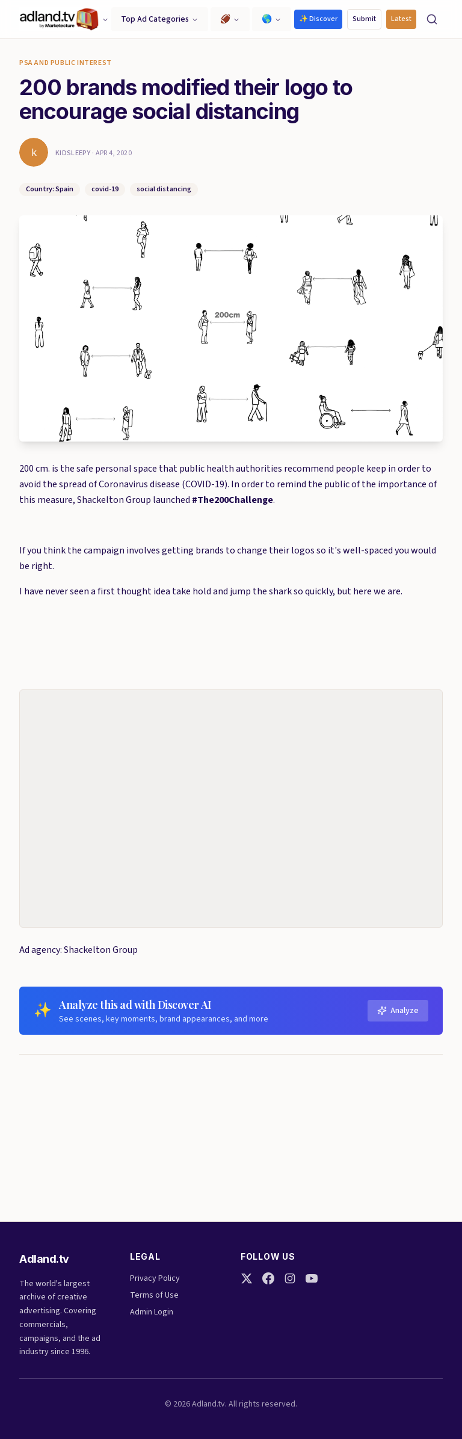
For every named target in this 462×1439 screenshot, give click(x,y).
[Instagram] (290, 1278)
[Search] (432, 19)
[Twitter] (247, 1278)
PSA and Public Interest (65, 63)
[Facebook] (268, 1278)
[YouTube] (312, 1278)
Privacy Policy (155, 1278)
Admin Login (151, 1312)
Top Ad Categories (160, 19)
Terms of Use (154, 1295)
